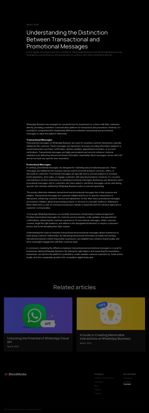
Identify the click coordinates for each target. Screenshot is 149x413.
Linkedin (127, 383)
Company (98, 383)
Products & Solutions (104, 379)
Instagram (128, 379)
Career (97, 390)
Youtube (127, 384)
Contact (98, 394)
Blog (96, 387)
